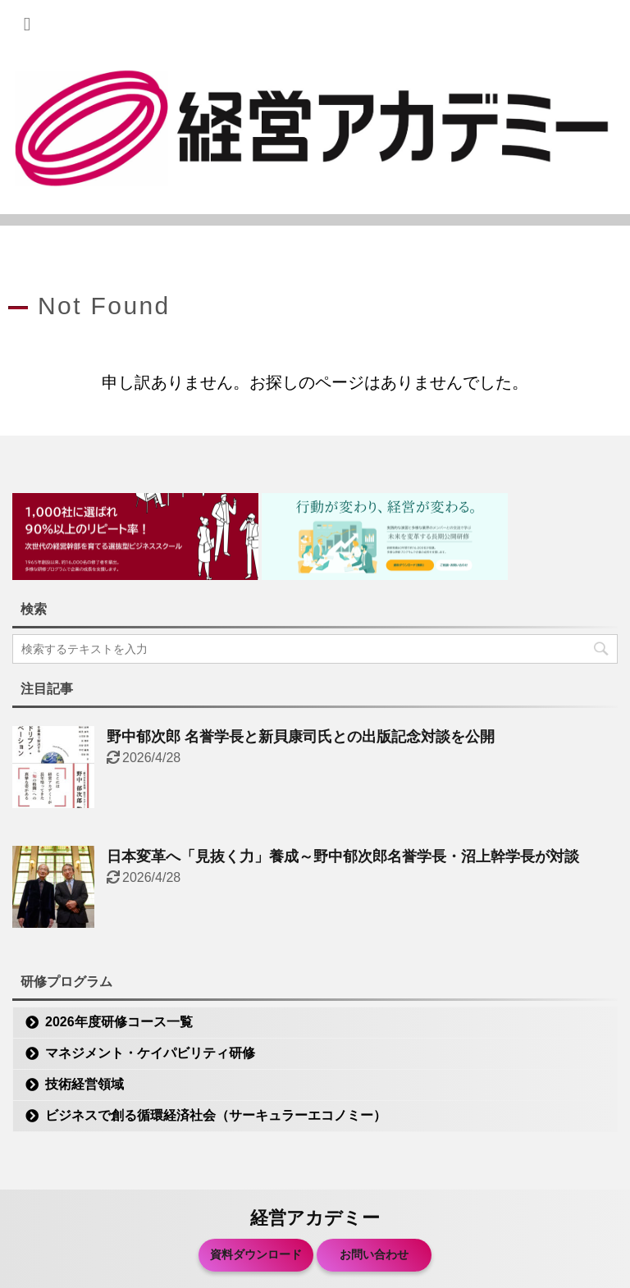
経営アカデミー (315, 1218)
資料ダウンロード (256, 1254)
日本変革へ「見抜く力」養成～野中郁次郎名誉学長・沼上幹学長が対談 (343, 856)
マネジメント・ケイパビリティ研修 (150, 1053)
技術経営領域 (84, 1084)
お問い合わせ (374, 1254)
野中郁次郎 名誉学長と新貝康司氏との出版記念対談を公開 (301, 736)
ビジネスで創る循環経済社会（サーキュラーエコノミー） (215, 1115)
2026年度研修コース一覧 (119, 1022)
